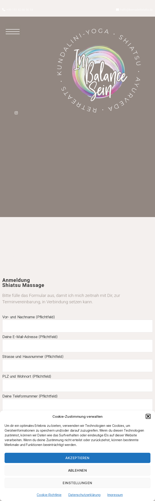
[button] (148, 416)
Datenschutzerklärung (84, 495)
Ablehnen (77, 470)
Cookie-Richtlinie (49, 495)
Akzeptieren (77, 458)
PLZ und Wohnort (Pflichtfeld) (77, 383)
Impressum (115, 495)
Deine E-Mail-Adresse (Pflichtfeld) (77, 343)
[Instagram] (16, 112)
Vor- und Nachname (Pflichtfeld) (77, 323)
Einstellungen (77, 483)
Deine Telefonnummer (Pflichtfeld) (77, 403)
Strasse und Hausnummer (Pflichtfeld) (77, 363)
